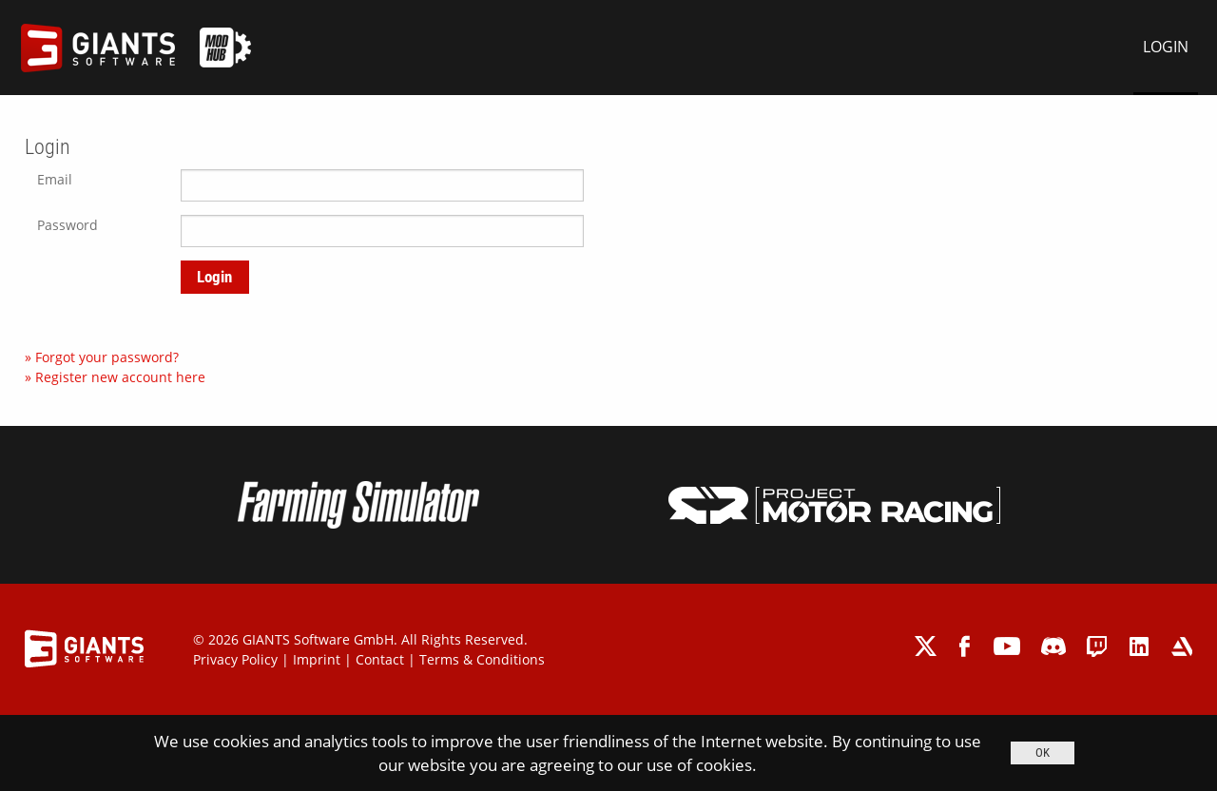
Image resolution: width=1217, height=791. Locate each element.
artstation (1181, 646)
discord (1053, 646)
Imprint (316, 659)
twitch (1098, 646)
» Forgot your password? (102, 357)
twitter (926, 646)
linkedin (1139, 646)
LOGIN (1165, 46)
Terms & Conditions (482, 659)
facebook (966, 646)
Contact (380, 659)
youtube (1007, 646)
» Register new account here (115, 377)
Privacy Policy (235, 659)
